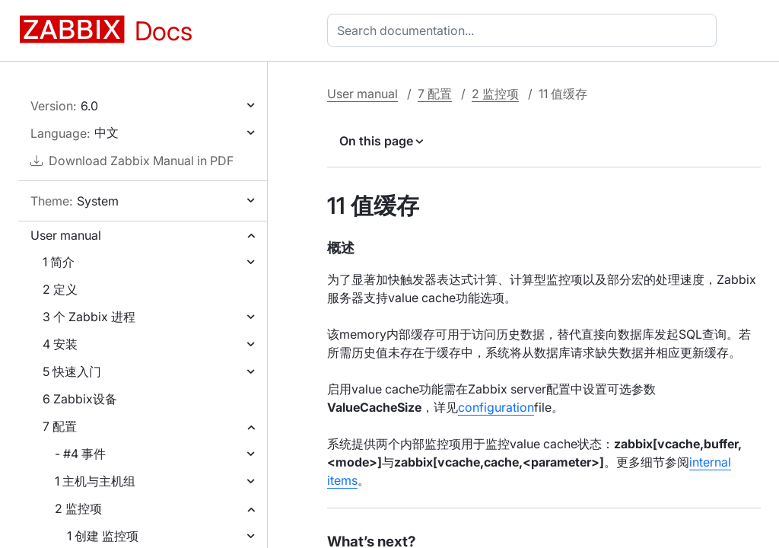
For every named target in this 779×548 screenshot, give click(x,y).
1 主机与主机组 (95, 481)
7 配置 (60, 426)
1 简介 (59, 261)
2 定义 (60, 289)
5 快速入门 (72, 371)
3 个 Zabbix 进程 (89, 316)
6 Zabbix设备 (80, 398)
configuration (496, 407)
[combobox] (525, 30)
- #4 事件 (80, 453)
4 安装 (60, 344)
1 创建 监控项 (102, 535)
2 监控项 (78, 508)
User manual (65, 235)
